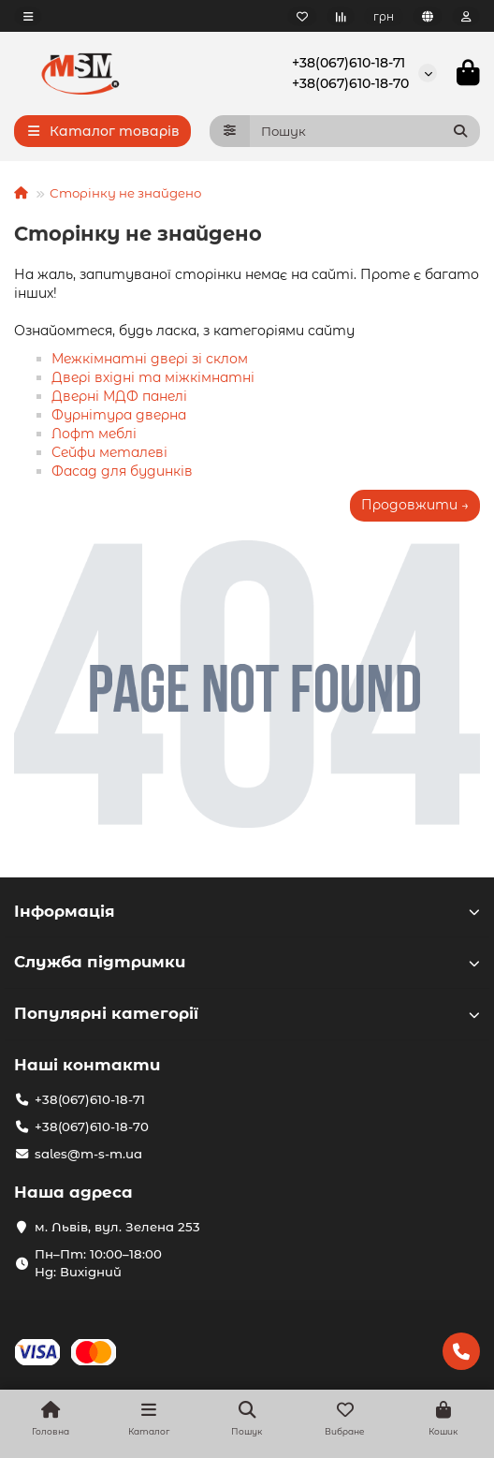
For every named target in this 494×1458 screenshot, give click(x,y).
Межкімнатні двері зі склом (149, 358)
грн (383, 16)
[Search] (365, 131)
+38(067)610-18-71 (348, 62)
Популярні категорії (247, 1013)
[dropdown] (28, 16)
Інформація (247, 911)
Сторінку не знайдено (125, 192)
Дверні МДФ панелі (119, 396)
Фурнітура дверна (118, 414)
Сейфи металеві (109, 452)
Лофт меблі (94, 433)
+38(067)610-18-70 (350, 83)
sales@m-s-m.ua (88, 1153)
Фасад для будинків (122, 471)
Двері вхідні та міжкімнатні (152, 377)
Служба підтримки (247, 961)
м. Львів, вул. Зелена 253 (117, 1226)
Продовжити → (415, 504)
